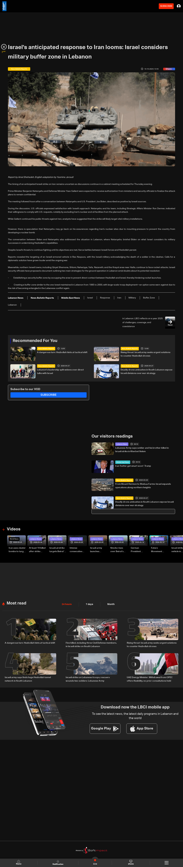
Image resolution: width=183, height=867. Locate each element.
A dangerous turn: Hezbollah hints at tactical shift (62, 352)
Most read (16, 603)
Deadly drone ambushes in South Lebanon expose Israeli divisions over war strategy (146, 371)
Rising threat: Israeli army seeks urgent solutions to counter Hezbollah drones (145, 354)
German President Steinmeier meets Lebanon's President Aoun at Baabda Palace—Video (139, 550)
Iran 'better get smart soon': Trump (133, 466)
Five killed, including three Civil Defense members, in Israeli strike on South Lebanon (91, 644)
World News (14, 539)
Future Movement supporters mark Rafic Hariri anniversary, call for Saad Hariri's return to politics (159, 550)
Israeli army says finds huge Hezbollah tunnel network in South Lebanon (28, 679)
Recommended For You (35, 341)
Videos (13, 529)
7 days (88, 604)
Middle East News (122, 462)
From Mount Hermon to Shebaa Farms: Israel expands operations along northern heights (143, 485)
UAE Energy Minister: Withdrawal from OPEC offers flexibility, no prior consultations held (150, 679)
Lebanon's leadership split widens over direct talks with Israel (60, 371)
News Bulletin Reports (46, 348)
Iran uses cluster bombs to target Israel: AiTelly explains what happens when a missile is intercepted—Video (17, 550)
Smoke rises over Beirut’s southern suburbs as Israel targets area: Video (117, 550)
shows (131, 862)
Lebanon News (121, 444)
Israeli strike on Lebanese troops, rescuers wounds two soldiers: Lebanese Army (88, 679)
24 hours (66, 604)
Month (109, 604)
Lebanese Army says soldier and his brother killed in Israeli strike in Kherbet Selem (142, 450)
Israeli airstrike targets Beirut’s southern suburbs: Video (57, 550)
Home (19, 862)
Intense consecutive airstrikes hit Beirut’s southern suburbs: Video (77, 550)
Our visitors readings (112, 436)
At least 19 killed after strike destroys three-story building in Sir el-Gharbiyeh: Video (37, 550)
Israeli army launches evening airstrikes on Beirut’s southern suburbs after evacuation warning (97, 550)
